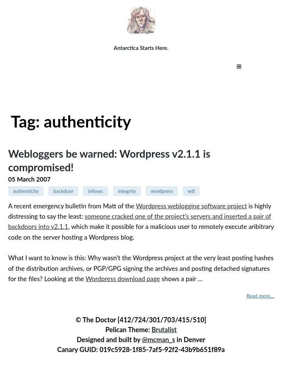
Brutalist (164, 330)
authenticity (26, 191)
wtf (191, 191)
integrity (127, 191)
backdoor (63, 191)
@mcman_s (158, 340)
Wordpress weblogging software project (191, 206)
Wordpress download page (123, 279)
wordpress (162, 191)
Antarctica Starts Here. (141, 47)
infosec (96, 191)
